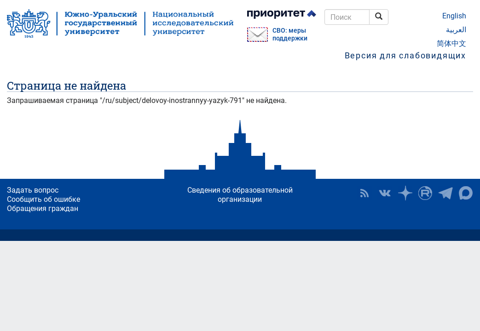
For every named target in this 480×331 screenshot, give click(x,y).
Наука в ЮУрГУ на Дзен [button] (405, 193)
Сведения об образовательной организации (240, 195)
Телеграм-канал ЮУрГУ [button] (445, 193)
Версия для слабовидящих (405, 55)
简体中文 (451, 43)
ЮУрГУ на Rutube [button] (425, 193)
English (454, 15)
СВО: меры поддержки (289, 34)
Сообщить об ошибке (43, 199)
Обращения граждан (42, 208)
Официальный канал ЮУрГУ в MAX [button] (465, 193)
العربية (456, 29)
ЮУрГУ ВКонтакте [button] (384, 193)
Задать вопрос (32, 190)
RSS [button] (364, 193)
